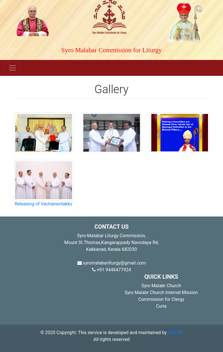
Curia (161, 306)
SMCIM (175, 332)
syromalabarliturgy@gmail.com (111, 263)
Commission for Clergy (161, 299)
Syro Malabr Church (161, 285)
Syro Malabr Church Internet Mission (161, 292)
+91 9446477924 (111, 269)
